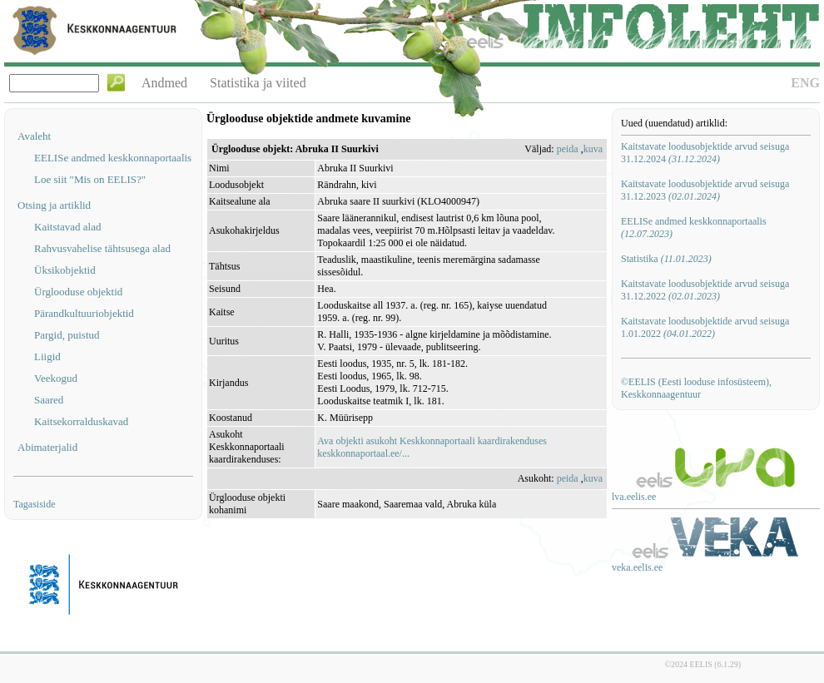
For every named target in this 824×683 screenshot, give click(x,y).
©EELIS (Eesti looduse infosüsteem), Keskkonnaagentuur (696, 388)
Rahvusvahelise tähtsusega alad (102, 248)
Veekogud (55, 378)
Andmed (164, 83)
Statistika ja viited (258, 83)
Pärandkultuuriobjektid (84, 313)
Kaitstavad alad (68, 226)
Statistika (666, 259)
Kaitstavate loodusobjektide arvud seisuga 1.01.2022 (705, 327)
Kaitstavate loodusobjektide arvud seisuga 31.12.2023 (705, 190)
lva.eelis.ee (634, 496)
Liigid (47, 356)
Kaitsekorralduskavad (81, 421)
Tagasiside (34, 504)
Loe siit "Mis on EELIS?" (90, 179)
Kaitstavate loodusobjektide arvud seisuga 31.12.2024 (705, 153)
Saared (48, 399)
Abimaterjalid (47, 447)
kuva (593, 149)
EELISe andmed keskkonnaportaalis (112, 157)
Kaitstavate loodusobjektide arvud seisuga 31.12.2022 (705, 290)
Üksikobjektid (65, 270)
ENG (805, 83)
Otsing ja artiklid (54, 205)
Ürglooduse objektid (78, 291)
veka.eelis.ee (637, 567)
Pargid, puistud (67, 335)
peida (567, 149)
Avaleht (34, 136)
